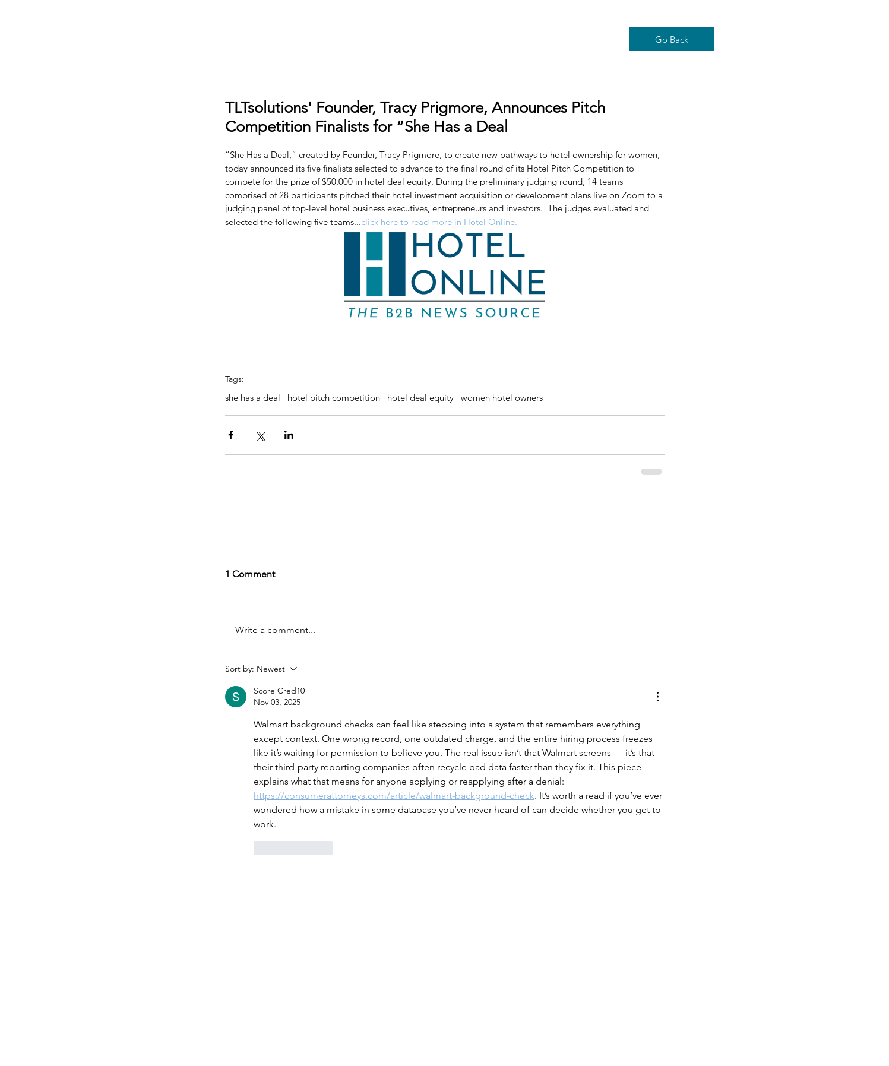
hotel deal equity (420, 398)
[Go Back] (671, 39)
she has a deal (252, 398)
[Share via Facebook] (230, 435)
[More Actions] (657, 696)
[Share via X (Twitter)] (259, 435)
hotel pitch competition (333, 398)
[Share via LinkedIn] (289, 435)
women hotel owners (502, 398)
